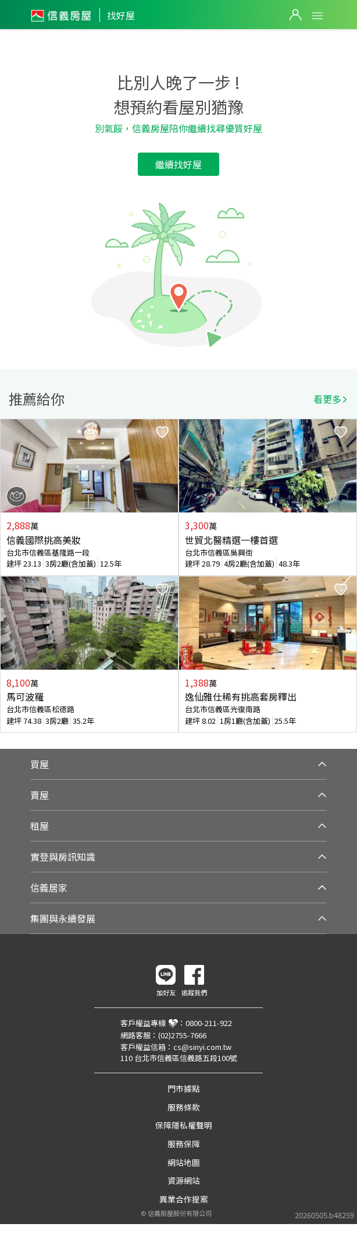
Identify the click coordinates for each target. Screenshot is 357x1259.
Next (347, 576)
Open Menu (317, 15)
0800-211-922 (208, 1022)
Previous (9, 576)
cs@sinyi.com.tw (202, 1046)
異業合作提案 (183, 1199)
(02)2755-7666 (182, 1035)
